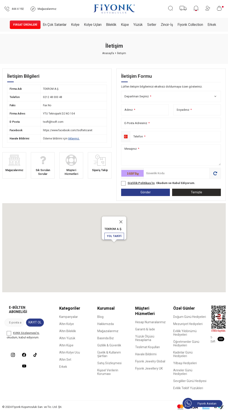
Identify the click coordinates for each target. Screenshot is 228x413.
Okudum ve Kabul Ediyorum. (158, 183)
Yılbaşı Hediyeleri (185, 363)
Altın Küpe (66, 345)
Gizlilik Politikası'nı (141, 183)
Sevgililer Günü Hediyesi (189, 381)
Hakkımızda (105, 324)
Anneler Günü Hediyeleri (182, 372)
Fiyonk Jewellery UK (149, 368)
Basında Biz (105, 338)
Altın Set (65, 359)
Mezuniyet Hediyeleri (188, 324)
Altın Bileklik (67, 331)
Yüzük (138, 25)
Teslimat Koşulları (147, 347)
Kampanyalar (68, 317)
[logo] (114, 9)
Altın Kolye (66, 324)
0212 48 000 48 (52, 97)
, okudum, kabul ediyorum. (23, 335)
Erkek (212, 25)
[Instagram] (12, 354)
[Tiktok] (35, 354)
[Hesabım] (207, 8)
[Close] (121, 222)
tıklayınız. (74, 138)
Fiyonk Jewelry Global (150, 361)
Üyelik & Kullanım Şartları (109, 354)
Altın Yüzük (67, 338)
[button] (114, 246)
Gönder (145, 192)
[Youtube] (24, 366)
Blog (100, 317)
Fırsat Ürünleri (25, 24)
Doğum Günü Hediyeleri (189, 317)
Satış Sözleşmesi (109, 363)
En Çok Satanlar (55, 25)
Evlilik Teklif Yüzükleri (188, 388)
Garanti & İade (145, 329)
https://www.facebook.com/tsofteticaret (67, 130)
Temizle (196, 192)
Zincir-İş (167, 25)
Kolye (75, 25)
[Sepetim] (220, 8)
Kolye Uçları (93, 25)
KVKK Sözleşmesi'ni (26, 333)
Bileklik (111, 25)
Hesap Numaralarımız (150, 322)
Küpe (125, 25)
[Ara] (170, 8)
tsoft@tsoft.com (53, 121)
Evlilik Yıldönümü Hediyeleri (185, 332)
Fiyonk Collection (190, 25)
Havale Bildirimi (146, 354)
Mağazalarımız (107, 331)
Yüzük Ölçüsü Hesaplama (144, 338)
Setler (151, 25)
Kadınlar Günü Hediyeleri (183, 354)
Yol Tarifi (114, 236)
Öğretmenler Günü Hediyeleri (186, 343)
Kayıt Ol (34, 322)
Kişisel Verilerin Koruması (107, 372)
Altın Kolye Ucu (69, 352)
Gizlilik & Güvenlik (109, 345)
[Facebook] (24, 354)
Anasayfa (108, 53)
